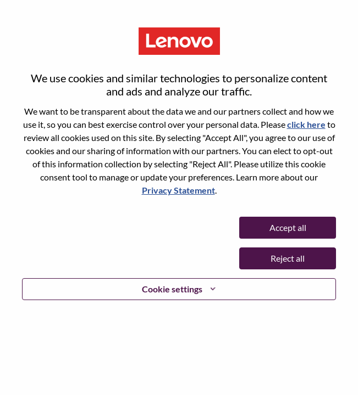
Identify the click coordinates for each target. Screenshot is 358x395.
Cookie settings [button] (172, 289)
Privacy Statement (178, 190)
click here (306, 124)
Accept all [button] (287, 227)
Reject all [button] (288, 258)
